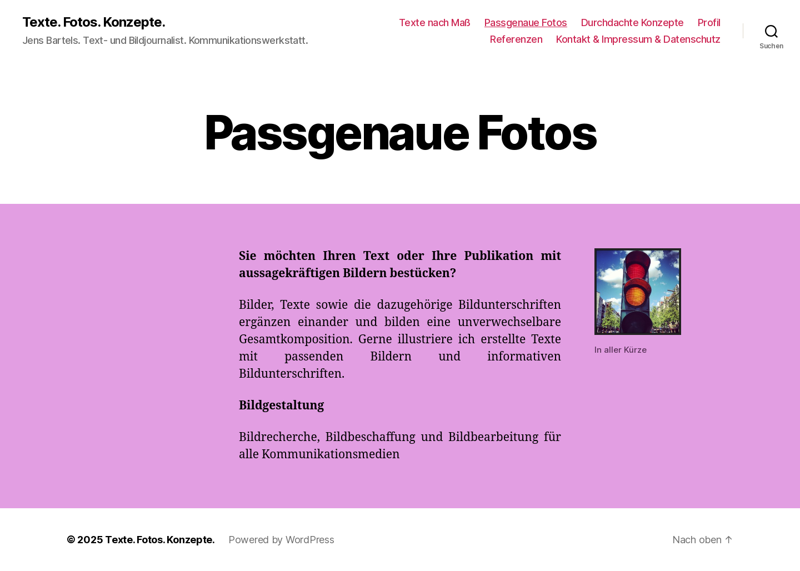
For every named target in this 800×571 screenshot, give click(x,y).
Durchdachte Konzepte (632, 22)
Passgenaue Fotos (525, 22)
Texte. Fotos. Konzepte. (93, 22)
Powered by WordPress (281, 539)
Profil (709, 22)
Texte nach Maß (435, 22)
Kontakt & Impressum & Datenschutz (638, 39)
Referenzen (516, 39)
